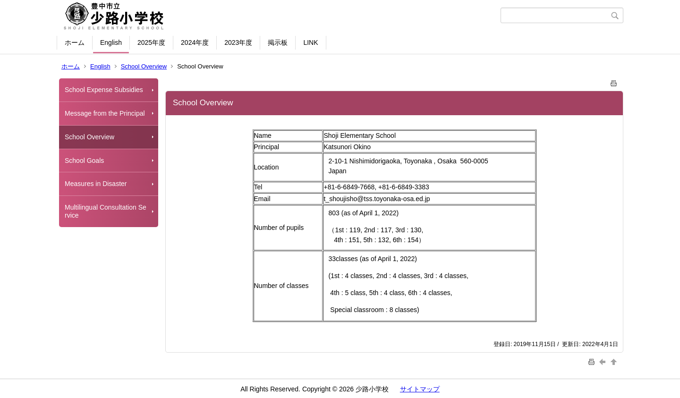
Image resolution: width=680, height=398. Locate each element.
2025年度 (151, 42)
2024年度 (195, 42)
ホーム (75, 42)
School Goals (84, 160)
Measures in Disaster (96, 183)
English (111, 42)
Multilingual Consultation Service (105, 211)
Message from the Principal (105, 113)
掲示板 (278, 42)
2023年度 (238, 42)
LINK (310, 42)
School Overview (144, 66)
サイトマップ (420, 389)
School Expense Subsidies (104, 89)
